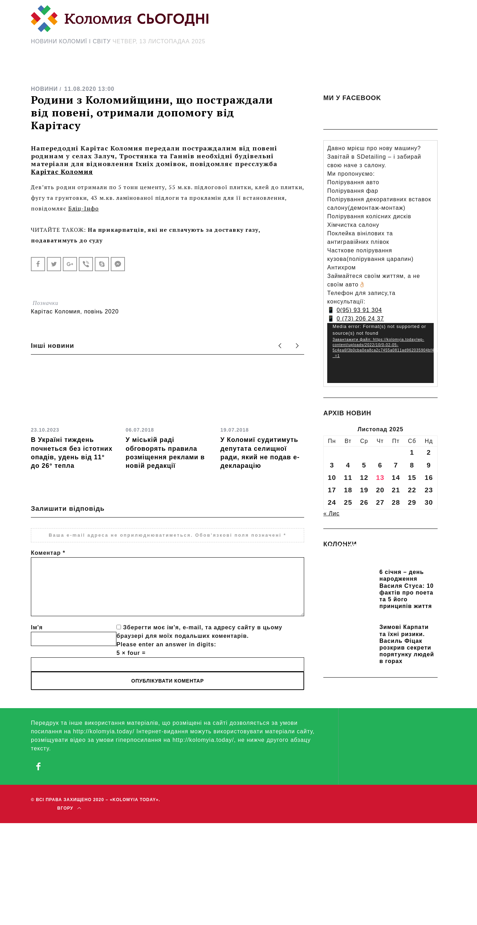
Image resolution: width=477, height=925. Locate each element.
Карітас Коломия (62, 171)
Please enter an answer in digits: (166, 644)
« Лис (331, 513)
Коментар (48, 553)
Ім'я (37, 627)
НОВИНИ (44, 89)
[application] (380, 353)
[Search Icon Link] (302, 69)
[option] (73, 417)
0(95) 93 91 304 (359, 310)
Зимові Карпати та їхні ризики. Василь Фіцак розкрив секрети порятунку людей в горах (406, 644)
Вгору (69, 808)
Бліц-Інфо (83, 208)
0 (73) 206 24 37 (360, 319)
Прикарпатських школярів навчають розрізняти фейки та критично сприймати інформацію (376, 556)
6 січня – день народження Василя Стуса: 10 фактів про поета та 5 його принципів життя (406, 589)
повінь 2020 (101, 311)
